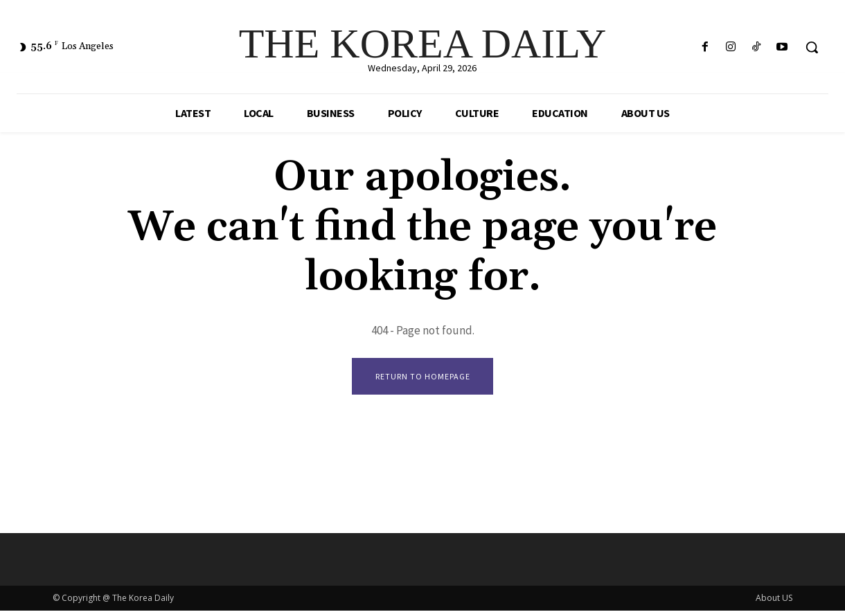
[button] (811, 47)
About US (774, 599)
